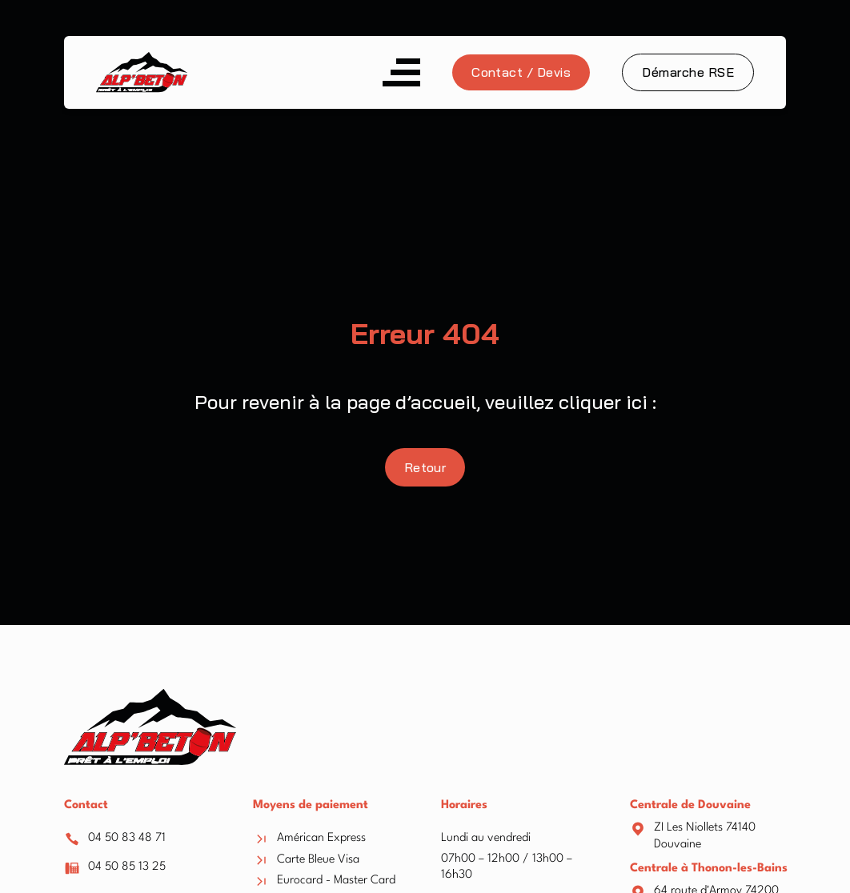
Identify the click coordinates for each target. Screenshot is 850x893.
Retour (425, 467)
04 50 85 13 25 (127, 867)
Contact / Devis (521, 72)
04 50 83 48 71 (127, 838)
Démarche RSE (688, 72)
